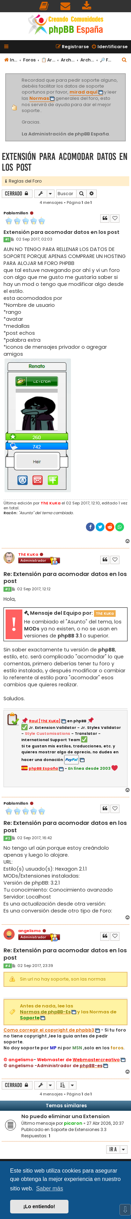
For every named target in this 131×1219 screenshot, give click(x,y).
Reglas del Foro (23, 181)
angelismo (29, 930)
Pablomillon (15, 213)
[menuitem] (44, 6)
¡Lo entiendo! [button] (39, 1206)
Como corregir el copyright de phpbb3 (48, 1030)
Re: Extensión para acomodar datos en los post (65, 578)
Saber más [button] (49, 1188)
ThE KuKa (50, 503)
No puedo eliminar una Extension (65, 1116)
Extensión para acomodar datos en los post (65, 162)
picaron (73, 1123)
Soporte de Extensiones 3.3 (79, 1129)
